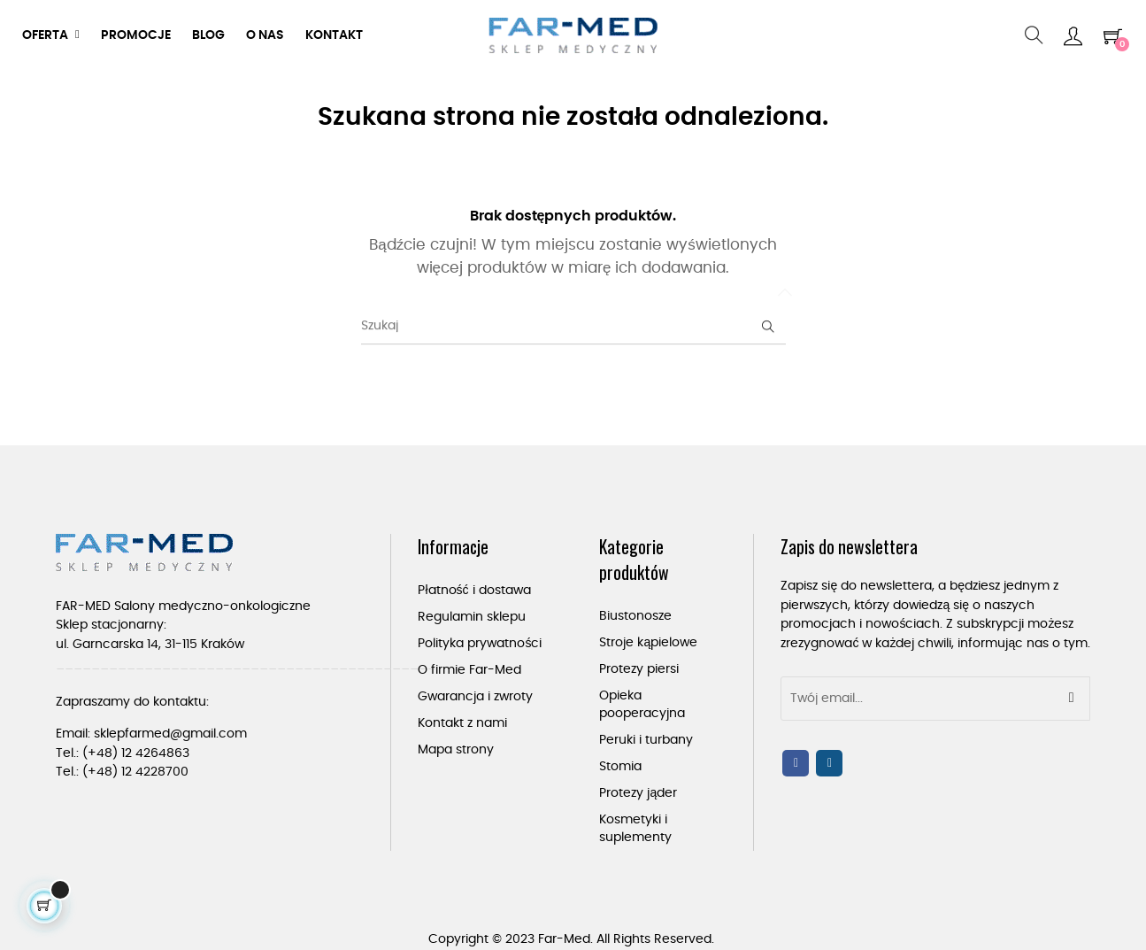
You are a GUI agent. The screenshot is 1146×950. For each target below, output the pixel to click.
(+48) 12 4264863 (135, 753)
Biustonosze (635, 616)
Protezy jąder (638, 793)
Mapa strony (456, 750)
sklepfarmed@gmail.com (170, 734)
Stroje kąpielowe (648, 643)
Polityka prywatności (480, 643)
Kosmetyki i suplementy (635, 829)
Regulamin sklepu (472, 617)
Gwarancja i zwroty (475, 697)
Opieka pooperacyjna (642, 705)
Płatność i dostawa (474, 590)
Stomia (620, 767)
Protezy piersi (639, 669)
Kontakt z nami (462, 723)
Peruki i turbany (646, 740)
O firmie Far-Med (469, 670)
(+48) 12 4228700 (135, 772)
